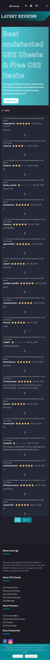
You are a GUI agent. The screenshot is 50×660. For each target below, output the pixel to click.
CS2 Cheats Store (10, 587)
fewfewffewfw (10, 465)
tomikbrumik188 (11, 283)
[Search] (46, 5)
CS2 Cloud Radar (10, 625)
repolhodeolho (10, 303)
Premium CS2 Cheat (11, 591)
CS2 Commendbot (10, 615)
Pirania (6, 322)
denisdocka (8, 205)
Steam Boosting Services (14, 619)
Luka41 (6, 263)
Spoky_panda (9, 185)
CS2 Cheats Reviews (12, 597)
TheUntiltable (10, 381)
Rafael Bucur (9, 362)
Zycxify (6, 404)
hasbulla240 (9, 123)
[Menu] (4, 5)
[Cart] (36, 5)
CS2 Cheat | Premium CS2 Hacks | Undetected (22, 118)
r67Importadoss (11, 485)
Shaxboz (7, 224)
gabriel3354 (9, 244)
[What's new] (41, 5)
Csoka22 (7, 443)
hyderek (7, 146)
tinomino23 (8, 423)
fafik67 (6, 342)
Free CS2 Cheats (10, 594)
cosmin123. (8, 505)
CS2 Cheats (8, 622)
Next (26, 520)
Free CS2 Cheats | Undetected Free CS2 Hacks (23, 141)
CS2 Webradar (9, 600)
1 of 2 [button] (18, 520)
